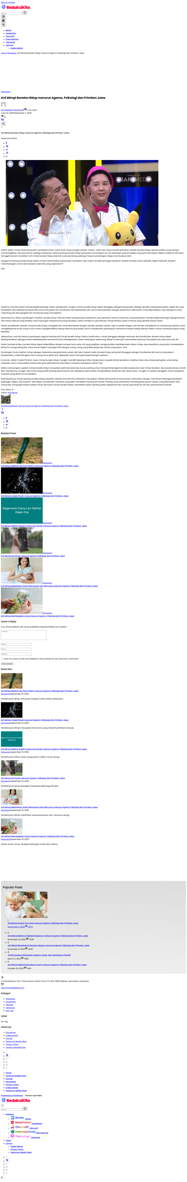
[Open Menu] (3, 21)
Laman (9, 1145)
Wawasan (5, 91)
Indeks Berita (12, 1037)
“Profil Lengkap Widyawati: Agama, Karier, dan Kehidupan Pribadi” (39, 957)
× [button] (2, 1107)
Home (8, 1074)
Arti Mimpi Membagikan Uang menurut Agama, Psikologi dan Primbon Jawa (37, 616)
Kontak (9, 1040)
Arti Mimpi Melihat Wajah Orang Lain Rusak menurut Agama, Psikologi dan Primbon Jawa (44, 526)
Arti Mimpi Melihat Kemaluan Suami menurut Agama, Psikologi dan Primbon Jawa (47, 966)
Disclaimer (11, 1034)
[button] (25, 13)
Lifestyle (9, 1006)
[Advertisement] (93, 72)
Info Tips (10, 1012)
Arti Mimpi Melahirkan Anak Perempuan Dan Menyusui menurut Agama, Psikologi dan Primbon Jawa (49, 586)
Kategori (10, 1116)
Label (8, 1142)
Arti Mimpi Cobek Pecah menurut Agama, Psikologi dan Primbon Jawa (34, 496)
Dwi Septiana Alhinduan (12, 110)
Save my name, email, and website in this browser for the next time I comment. (41, 660)
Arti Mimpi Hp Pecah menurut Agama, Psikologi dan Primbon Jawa (33, 556)
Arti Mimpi (13, 392)
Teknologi (10, 1009)
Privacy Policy (12, 1046)
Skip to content (8, 2)
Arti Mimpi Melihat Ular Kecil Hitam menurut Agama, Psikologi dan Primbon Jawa (40, 466)
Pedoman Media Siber (16, 1043)
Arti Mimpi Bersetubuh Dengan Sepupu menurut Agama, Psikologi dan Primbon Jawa (48, 947)
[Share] (3, 124)
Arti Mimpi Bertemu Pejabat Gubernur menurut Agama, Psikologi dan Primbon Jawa (48, 937)
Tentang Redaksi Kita (16, 1049)
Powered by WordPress (12, 1097)
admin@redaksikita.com (12, 989)
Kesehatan (11, 1003)
